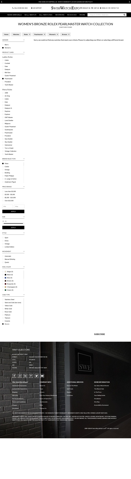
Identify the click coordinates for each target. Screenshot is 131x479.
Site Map (97, 442)
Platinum (7, 315)
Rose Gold (8, 312)
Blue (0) (8, 278)
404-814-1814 (23, 8)
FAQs (41, 446)
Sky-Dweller (8, 142)
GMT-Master (9, 117)
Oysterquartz (9, 129)
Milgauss (7, 123)
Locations (70, 436)
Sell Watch (30, 15)
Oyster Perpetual (10, 75)
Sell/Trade (70, 429)
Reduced (72, 15)
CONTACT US (114, 8)
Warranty (15, 436)
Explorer (7, 114)
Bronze (7, 324)
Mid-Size (7, 72)
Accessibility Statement (101, 446)
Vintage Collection (10, 151)
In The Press (98, 433)
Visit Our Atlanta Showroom (48, 436)
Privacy (14, 446)
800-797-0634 (42, 408)
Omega (7, 169)
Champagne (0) (11, 287)
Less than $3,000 (10, 191)
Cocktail (7, 63)
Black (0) (9, 274)
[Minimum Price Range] (7, 206)
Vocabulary (97, 439)
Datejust (7, 69)
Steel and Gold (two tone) (13, 302)
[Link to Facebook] (14, 416)
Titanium (7, 318)
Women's (8, 48)
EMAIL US (104, 8)
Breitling (7, 173)
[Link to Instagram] (20, 416)
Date (6, 66)
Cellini (7, 60)
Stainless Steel (9, 299)
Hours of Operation (45, 439)
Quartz (7, 262)
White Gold (8, 309)
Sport (6, 237)
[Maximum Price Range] (19, 206)
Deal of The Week (72, 426)
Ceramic (7, 321)
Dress (7, 241)
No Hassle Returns (18, 439)
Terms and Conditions (19, 442)
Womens (60, 15)
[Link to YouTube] (42, 416)
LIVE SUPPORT (36, 8)
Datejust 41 (8, 108)
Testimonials (43, 442)
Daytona (7, 111)
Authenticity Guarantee (19, 429)
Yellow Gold (8, 305)
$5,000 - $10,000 (10, 197)
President (8, 82)
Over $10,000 (9, 200)
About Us (42, 426)
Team (41, 429)
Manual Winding (10, 259)
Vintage (7, 244)
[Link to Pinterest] (31, 416)
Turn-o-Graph (9, 148)
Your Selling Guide (99, 436)
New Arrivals (14, 15)
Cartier (7, 166)
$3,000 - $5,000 (10, 194)
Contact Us (43, 449)
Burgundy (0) (10, 284)
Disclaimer (15, 449)
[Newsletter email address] (75, 364)
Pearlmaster (8, 78)
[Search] (106, 14)
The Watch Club (99, 429)
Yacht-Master (9, 85)
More (82, 15)
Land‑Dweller (9, 120)
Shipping (14, 433)
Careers (42, 433)
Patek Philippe (9, 176)
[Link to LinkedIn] (25, 416)
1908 (6, 93)
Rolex (6, 163)
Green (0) (9, 290)
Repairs (69, 433)
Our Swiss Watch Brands (101, 426)
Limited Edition (9, 247)
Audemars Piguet (10, 182)
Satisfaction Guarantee (19, 426)
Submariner (8, 145)
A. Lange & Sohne (10, 179)
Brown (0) (9, 281)
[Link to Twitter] (36, 416)
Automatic (8, 256)
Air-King (7, 96)
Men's (7, 45)
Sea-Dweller (9, 139)
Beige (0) (9, 271)
